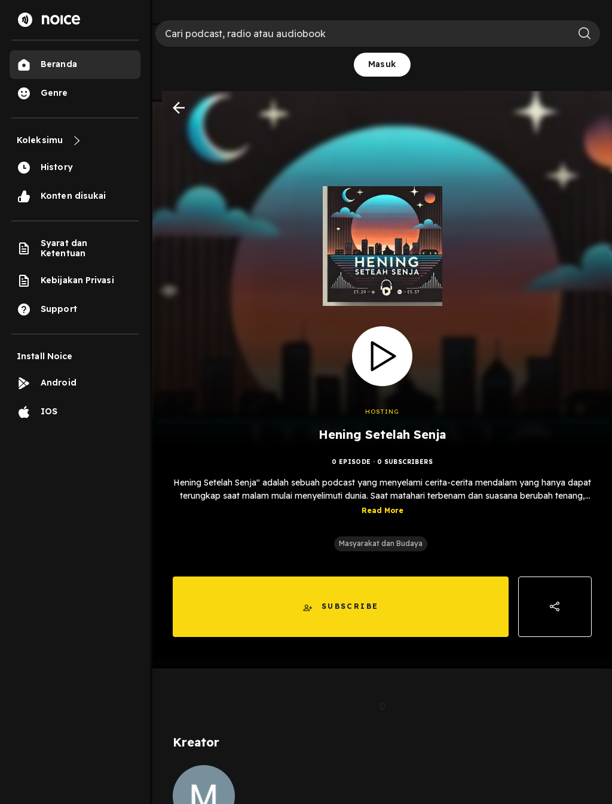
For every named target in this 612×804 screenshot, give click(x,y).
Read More (382, 510)
